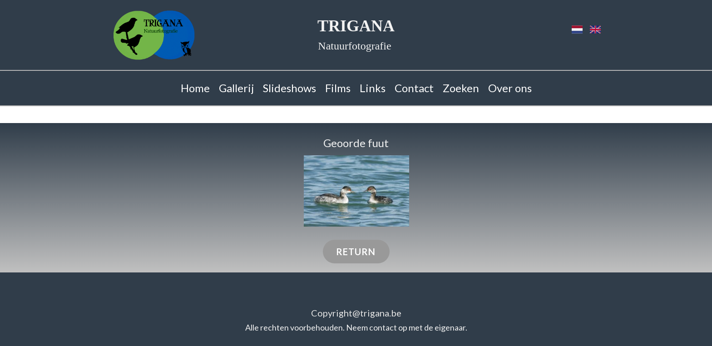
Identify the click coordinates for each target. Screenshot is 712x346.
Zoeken (461, 87)
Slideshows (289, 87)
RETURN (356, 251)
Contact (414, 87)
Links (373, 87)
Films (338, 87)
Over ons (510, 87)
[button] (356, 191)
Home (195, 87)
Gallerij (236, 87)
